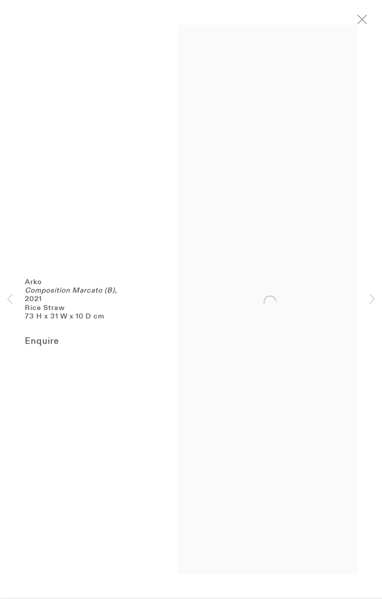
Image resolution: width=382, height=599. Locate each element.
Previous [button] (10, 299)
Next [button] (372, 299)
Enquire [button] (42, 346)
